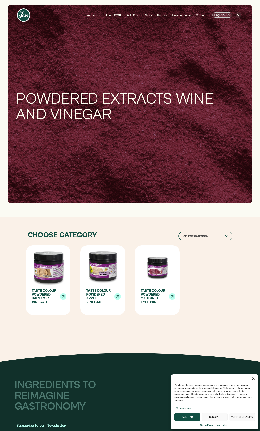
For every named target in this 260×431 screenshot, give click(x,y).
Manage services (183, 408)
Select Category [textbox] (196, 236)
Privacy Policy (221, 425)
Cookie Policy (206, 425)
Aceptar (187, 417)
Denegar (214, 417)
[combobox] (205, 236)
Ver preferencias (242, 417)
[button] (253, 378)
